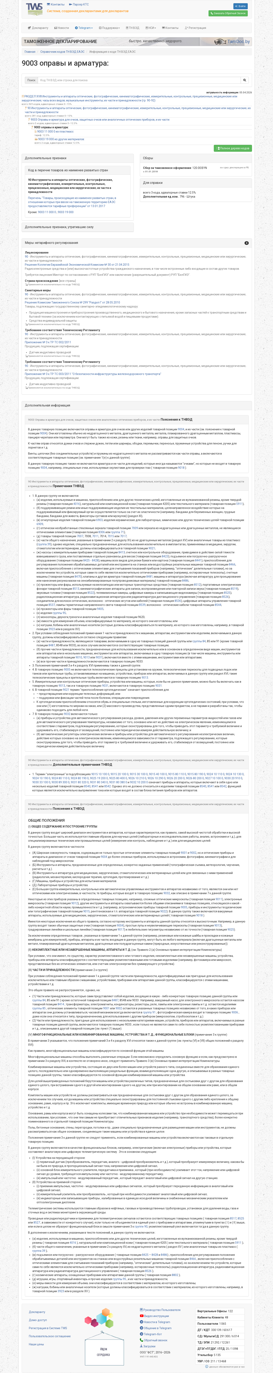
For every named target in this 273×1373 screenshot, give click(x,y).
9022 (163, 911)
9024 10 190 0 (41, 778)
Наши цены (36, 1344)
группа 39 (44, 544)
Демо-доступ (38, 1320)
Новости (61, 27)
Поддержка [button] (109, 27)
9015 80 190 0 (196, 774)
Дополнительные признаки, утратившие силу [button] (59, 227)
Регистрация (195, 27)
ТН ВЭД (132, 27)
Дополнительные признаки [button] (45, 158)
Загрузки (147, 1346)
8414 (61, 1004)
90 (26, 256)
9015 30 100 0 (139, 774)
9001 (184, 852)
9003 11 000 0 (47, 212)
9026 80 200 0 (195, 778)
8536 (178, 600)
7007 (80, 536)
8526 (225, 596)
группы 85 (39, 1008)
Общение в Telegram (156, 1328)
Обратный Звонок (228, 13)
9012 (74, 903)
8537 (51, 604)
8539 (142, 604)
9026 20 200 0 (176, 778)
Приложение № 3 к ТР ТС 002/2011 (48, 342)
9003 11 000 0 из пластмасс (55, 131)
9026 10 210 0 (137, 778)
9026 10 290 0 (156, 778)
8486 (185, 580)
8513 (76, 588)
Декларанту (38, 27)
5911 (239, 503)
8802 (175, 1275)
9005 (67, 669)
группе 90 (141, 1226)
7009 (135, 528)
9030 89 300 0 (61, 782)
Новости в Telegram (155, 1322)
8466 (232, 564)
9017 (121, 929)
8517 (233, 1218)
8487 (51, 645)
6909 (40, 524)
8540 (87, 786)
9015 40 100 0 (158, 774)
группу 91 (149, 1012)
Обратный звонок (153, 1340)
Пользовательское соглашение (50, 1336)
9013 (86, 657)
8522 (90, 592)
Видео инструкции (154, 1316)
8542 (107, 786)
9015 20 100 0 (120, 774)
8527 (37, 1222)
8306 (101, 532)
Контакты (55, 4)
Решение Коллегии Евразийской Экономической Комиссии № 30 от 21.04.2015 (77, 264)
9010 (79, 657)
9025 (231, 929)
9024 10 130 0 (235, 774)
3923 (51, 629)
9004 (181, 429)
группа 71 (117, 532)
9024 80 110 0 (61, 778)
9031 (99, 657)
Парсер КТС (79, 4)
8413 (121, 552)
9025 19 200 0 (99, 778)
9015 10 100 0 (100, 774)
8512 (197, 584)
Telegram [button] (84, 27)
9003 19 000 (66, 212)
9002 (193, 852)
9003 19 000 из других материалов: (61, 139)
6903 (99, 520)
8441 (198, 560)
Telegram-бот (151, 1334)
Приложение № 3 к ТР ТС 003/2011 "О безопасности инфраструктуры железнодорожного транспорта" (93, 374)
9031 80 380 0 (118, 782)
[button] (137, 243)
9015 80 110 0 (177, 774)
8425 (86, 560)
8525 (227, 592)
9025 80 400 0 (118, 778)
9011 (219, 899)
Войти (240, 6)
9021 (152, 548)
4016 (76, 503)
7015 (111, 536)
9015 (86, 911)
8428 (95, 560)
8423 (165, 556)
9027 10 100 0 (214, 778)
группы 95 (59, 613)
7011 (95, 536)
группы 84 (199, 641)
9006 (235, 1012)
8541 (95, 786)
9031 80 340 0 (99, 782)
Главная (30, 51)
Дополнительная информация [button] (47, 405)
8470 (78, 576)
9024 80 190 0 (80, 778)
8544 (218, 604)
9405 (100, 609)
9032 (67, 714)
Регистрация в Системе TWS (48, 1328)
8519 (234, 588)
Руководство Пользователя (160, 1310)
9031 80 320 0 (80, 782)
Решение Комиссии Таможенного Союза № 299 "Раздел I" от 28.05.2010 (72, 302)
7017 (123, 536)
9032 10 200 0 (139, 782)
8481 (149, 576)
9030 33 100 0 (41, 782)
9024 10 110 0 (216, 774)
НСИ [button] (150, 27)
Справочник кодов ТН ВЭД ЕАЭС (62, 51)
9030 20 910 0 (233, 778)
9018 (181, 467)
